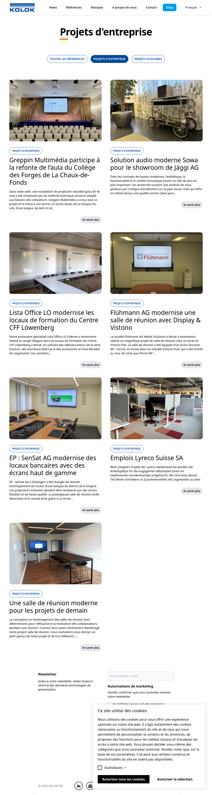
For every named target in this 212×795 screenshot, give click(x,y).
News (53, 7)
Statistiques (115, 767)
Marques (97, 7)
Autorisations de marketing (130, 686)
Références (74, 7)
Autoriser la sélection (175, 779)
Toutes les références (67, 59)
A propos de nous (124, 7)
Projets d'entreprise (109, 59)
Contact (151, 7)
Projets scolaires (148, 59)
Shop (169, 7)
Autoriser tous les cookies (123, 779)
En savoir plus (90, 219)
